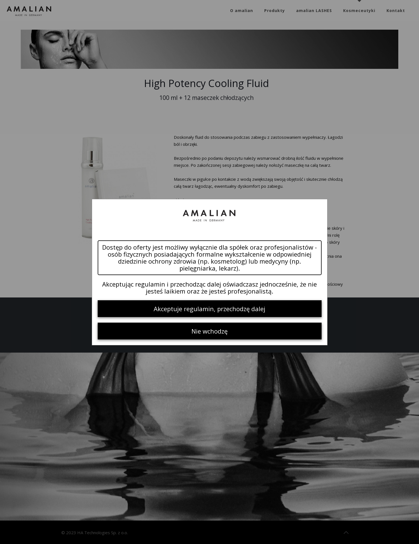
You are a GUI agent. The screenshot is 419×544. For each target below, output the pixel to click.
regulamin (150, 284)
